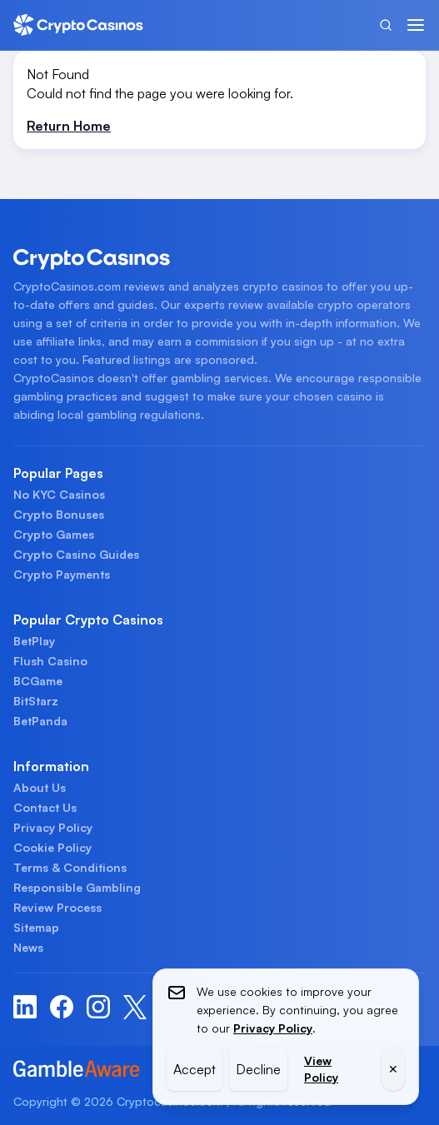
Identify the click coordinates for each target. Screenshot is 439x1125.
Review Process (57, 907)
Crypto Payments (61, 574)
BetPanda (40, 721)
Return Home (69, 125)
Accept (194, 1069)
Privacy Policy (52, 827)
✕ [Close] (393, 1069)
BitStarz (35, 701)
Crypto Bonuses (58, 514)
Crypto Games (53, 534)
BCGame (37, 681)
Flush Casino (50, 661)
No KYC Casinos (59, 494)
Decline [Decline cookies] (258, 1069)
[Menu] (416, 25)
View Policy (321, 1068)
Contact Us (45, 807)
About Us (39, 787)
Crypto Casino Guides (76, 554)
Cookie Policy (52, 847)
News (28, 947)
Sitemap (36, 927)
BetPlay (34, 641)
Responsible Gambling (77, 887)
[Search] (385, 25)
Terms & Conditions (70, 867)
